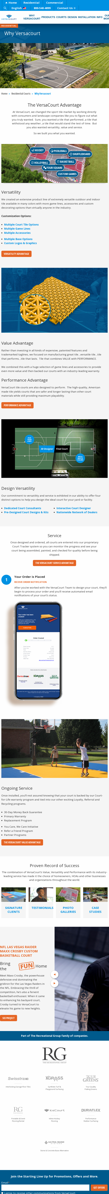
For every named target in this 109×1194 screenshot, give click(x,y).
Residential (31, 2)
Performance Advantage (17, 405)
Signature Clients (13, 910)
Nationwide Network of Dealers (76, 512)
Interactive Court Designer (73, 508)
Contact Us (66, 8)
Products (48, 17)
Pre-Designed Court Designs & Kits (26, 512)
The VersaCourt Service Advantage (54, 563)
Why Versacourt (31, 17)
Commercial (54, 2)
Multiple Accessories (17, 233)
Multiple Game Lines (17, 228)
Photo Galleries (68, 910)
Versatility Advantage (16, 254)
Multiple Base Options (18, 239)
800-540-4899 (42, 8)
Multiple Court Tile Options (21, 224)
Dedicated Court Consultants (22, 508)
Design (72, 17)
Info (100, 17)
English (19, 8)
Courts (61, 17)
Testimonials (42, 908)
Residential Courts (21, 93)
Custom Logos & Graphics (20, 243)
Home (11, 2)
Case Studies (95, 910)
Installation (86, 17)
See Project (8, 1018)
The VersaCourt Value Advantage (22, 842)
